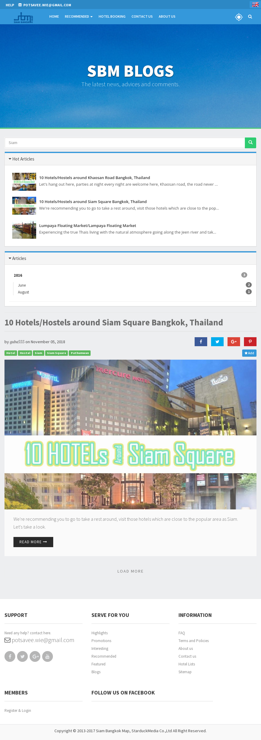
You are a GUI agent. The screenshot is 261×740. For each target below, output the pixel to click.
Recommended (79, 16)
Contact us (187, 656)
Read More (33, 541)
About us (185, 648)
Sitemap (185, 671)
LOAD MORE (130, 571)
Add (249, 353)
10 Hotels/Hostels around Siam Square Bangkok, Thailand (113, 318)
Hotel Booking (112, 16)
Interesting (99, 648)
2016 (130, 275)
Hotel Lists (186, 664)
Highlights (99, 632)
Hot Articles (23, 159)
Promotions (101, 640)
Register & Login (17, 710)
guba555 (17, 342)
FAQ (181, 632)
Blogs (95, 671)
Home (54, 16)
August (25, 292)
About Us (167, 16)
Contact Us (142, 16)
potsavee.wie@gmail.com (39, 640)
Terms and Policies (193, 640)
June (24, 285)
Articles (19, 258)
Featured (98, 664)
